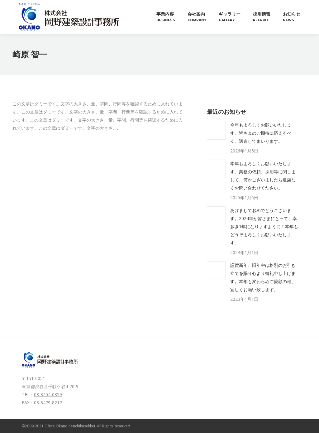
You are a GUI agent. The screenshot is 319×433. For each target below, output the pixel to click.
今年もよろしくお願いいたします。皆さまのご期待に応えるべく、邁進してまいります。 (260, 133)
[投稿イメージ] (216, 130)
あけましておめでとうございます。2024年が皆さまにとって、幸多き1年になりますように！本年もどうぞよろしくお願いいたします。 (264, 226)
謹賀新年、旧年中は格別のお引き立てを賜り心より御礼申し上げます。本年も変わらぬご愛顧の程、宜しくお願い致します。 (263, 277)
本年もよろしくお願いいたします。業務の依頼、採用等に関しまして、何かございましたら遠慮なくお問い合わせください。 (263, 176)
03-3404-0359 (48, 394)
